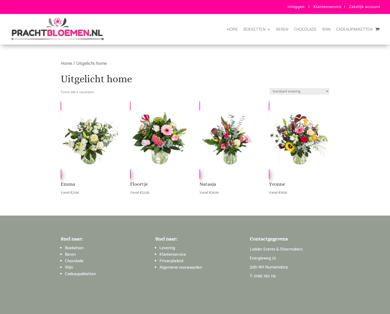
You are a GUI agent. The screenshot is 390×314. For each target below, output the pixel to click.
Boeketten (255, 29)
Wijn (326, 29)
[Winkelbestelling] (299, 91)
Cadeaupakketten (354, 29)
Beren (282, 29)
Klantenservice (327, 6)
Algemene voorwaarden (180, 267)
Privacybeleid (171, 260)
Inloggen (296, 6)
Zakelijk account (364, 6)
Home (232, 29)
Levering (167, 247)
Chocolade (305, 29)
